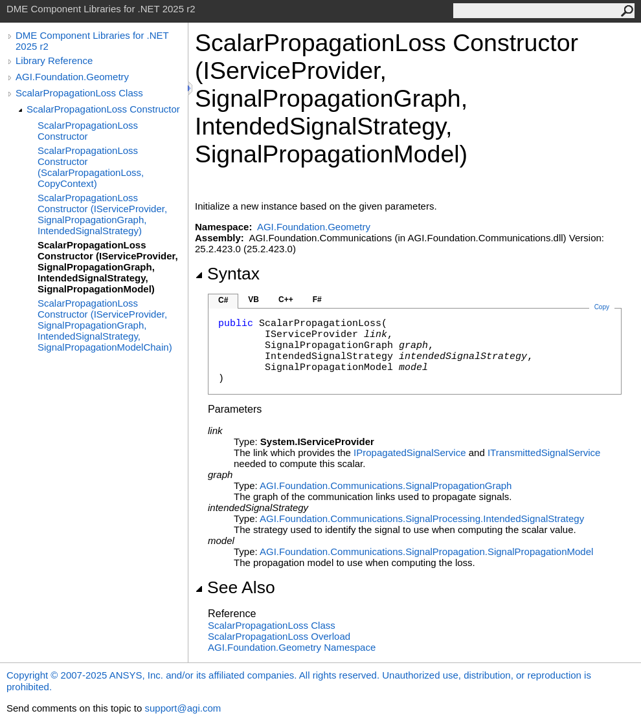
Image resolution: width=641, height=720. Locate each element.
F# (317, 299)
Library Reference (54, 60)
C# (223, 300)
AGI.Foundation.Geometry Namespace (292, 647)
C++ (285, 299)
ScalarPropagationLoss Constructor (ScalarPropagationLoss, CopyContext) (91, 167)
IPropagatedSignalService (410, 452)
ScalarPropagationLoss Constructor (103, 109)
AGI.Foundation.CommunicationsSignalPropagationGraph (386, 485)
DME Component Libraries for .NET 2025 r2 (92, 41)
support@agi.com (182, 708)
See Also (235, 587)
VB (253, 299)
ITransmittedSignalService (544, 452)
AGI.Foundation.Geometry (72, 76)
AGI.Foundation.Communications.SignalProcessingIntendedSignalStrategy (422, 518)
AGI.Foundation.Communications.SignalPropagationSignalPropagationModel (426, 551)
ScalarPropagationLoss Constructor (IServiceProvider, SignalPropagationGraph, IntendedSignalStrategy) (102, 214)
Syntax (227, 273)
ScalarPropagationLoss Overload (279, 636)
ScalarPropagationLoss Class (79, 92)
